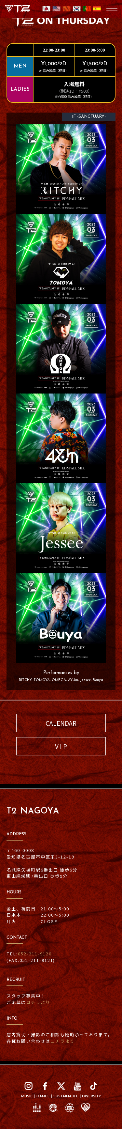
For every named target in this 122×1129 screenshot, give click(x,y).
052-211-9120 (35, 954)
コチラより (38, 1002)
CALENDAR (61, 723)
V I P (61, 746)
